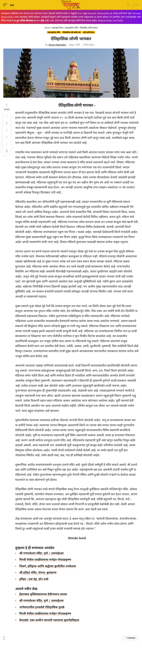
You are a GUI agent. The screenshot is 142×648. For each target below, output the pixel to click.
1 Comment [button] (126, 638)
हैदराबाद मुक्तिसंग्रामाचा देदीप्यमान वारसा (44, 594)
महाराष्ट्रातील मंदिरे (71, 27)
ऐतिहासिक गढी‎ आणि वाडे (71, 32)
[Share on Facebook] (7, 117)
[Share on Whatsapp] (7, 132)
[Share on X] (7, 125)
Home (47, 27)
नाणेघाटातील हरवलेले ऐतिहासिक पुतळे (42, 607)
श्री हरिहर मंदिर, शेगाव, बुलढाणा (38, 572)
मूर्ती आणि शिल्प (88, 32)
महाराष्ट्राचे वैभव (57, 27)
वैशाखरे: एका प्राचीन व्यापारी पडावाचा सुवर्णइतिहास (50, 620)
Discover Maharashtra (57, 44)
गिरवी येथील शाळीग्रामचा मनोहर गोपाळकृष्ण (46, 559)
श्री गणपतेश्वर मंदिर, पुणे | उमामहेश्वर (42, 553)
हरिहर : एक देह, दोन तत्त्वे (34, 579)
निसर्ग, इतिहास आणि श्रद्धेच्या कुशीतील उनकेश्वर (48, 566)
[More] (7, 156)
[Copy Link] (7, 148)
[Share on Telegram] (7, 140)
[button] (6, 5)
